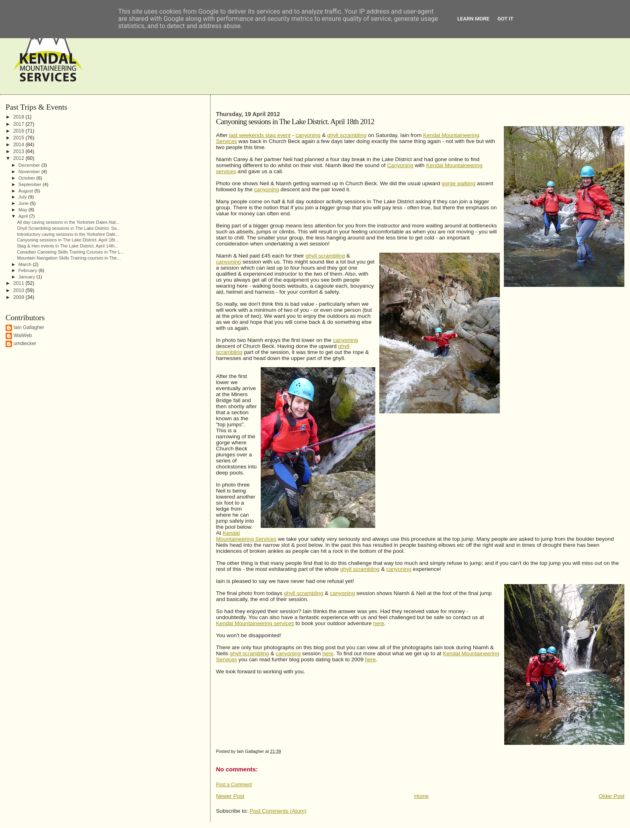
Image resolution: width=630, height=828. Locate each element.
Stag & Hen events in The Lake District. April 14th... (67, 245)
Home (421, 796)
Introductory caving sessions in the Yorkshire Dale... (68, 234)
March (25, 264)
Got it (505, 19)
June (24, 203)
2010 (19, 290)
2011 (19, 283)
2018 (19, 117)
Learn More (473, 19)
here (378, 623)
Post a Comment (234, 784)
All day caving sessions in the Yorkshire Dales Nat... (68, 222)
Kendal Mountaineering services (255, 623)
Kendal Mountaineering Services (246, 536)
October (27, 177)
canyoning (307, 135)
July (23, 196)
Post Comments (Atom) (278, 811)
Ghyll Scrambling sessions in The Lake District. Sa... (68, 228)
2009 (19, 297)
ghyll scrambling (346, 135)
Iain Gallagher (29, 327)
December (29, 165)
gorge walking (458, 183)
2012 (19, 158)
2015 (19, 138)
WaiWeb (23, 335)
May (23, 209)
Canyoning (400, 165)
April (23, 216)
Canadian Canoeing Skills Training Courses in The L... (70, 251)
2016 (19, 131)
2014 (19, 144)
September (30, 184)
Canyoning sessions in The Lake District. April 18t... (68, 239)
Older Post (611, 796)
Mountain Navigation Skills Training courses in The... (69, 258)
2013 (19, 151)
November (29, 171)
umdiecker (25, 343)
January (27, 276)
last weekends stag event (259, 135)
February (28, 270)
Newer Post (230, 796)
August (26, 190)
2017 (19, 124)
